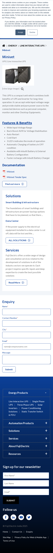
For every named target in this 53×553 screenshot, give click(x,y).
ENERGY (12, 45)
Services (13, 438)
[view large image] (13, 88)
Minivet (10, 171)
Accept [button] (20, 32)
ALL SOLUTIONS (19, 240)
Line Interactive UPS (32, 45)
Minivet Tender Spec (17, 177)
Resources (15, 453)
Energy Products (18, 392)
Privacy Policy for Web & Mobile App (30, 537)
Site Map (7, 537)
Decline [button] (32, 32)
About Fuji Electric (19, 446)
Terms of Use (9, 540)
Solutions (14, 430)
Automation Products (21, 423)
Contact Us (17, 531)
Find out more (14, 184)
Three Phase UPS (25, 404)
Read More (16, 282)
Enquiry (29, 531)
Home (5, 531)
